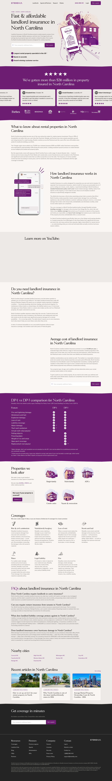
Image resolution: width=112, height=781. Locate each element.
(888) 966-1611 (79, 3)
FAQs (12, 753)
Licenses (48, 747)
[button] (35, 3)
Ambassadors (33, 750)
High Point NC (38, 655)
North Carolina (26, 11)
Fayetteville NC (15, 658)
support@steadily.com (70, 756)
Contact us (17, 499)
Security (48, 750)
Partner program (33, 744)
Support (55, 3)
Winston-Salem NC (39, 658)
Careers (48, 744)
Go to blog (98, 671)
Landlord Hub (15, 747)
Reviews (13, 756)
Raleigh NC (14, 660)
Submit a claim (68, 747)
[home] (16, 3)
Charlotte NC (37, 660)
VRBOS (26, 483)
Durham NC (59, 658)
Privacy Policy (50, 756)
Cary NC (80, 655)
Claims (62, 3)
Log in (66, 744)
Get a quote (95, 3)
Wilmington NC (60, 655)
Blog (12, 750)
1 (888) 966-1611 (69, 753)
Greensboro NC (82, 658)
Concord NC (14, 655)
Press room (49, 753)
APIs (30, 753)
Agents (31, 747)
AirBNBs (21, 483)
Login (87, 3)
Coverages (14, 744)
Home (12, 11)
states (18, 11)
